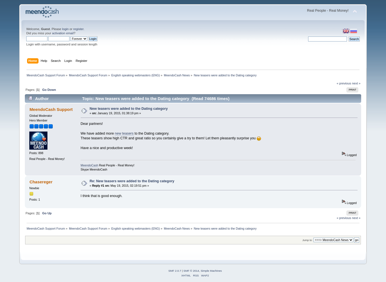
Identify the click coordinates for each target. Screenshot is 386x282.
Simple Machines (211, 270)
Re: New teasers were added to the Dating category (132, 181)
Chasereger (41, 181)
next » (356, 83)
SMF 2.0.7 (174, 270)
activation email (62, 33)
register (78, 29)
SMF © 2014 (191, 270)
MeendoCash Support (51, 109)
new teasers (124, 133)
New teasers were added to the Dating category (129, 109)
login (65, 29)
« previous (344, 83)
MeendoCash (89, 165)
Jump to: (307, 240)
